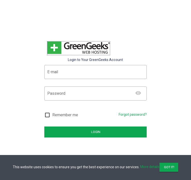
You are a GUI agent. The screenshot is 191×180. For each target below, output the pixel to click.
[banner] (78, 48)
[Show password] (138, 93)
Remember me (65, 115)
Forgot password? (133, 114)
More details (149, 167)
